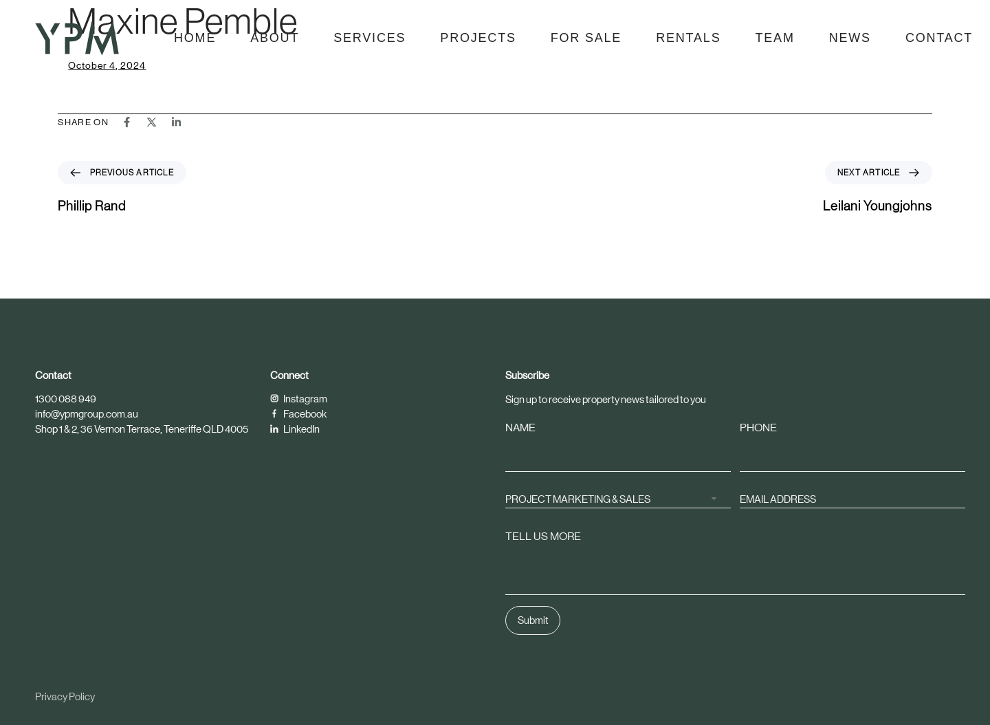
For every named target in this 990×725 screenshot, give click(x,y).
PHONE (758, 427)
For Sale (586, 38)
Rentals (688, 38)
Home (195, 38)
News (850, 38)
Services (369, 38)
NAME (520, 427)
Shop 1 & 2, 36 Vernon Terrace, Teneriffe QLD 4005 (141, 429)
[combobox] (618, 498)
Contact (939, 38)
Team (774, 38)
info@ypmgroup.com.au (86, 414)
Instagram (298, 398)
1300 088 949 (65, 398)
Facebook (298, 414)
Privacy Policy (65, 696)
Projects (478, 38)
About (274, 38)
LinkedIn (295, 429)
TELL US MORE (543, 536)
